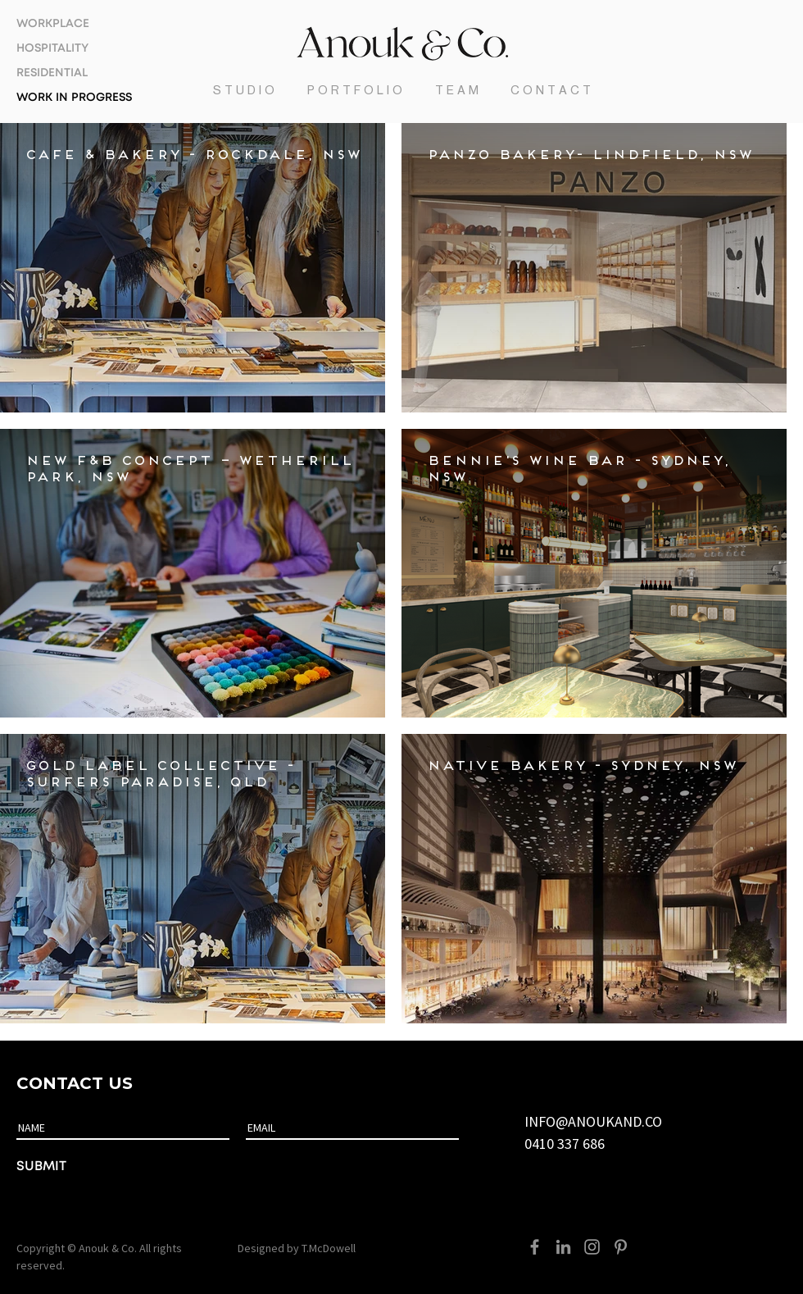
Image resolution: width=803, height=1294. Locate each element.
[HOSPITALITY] (77, 49)
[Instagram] (592, 1247)
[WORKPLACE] (77, 24)
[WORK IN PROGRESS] (77, 98)
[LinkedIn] (563, 1247)
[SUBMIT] (91, 1166)
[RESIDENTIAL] (77, 74)
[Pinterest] (620, 1247)
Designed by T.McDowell (297, 1248)
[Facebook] (534, 1247)
